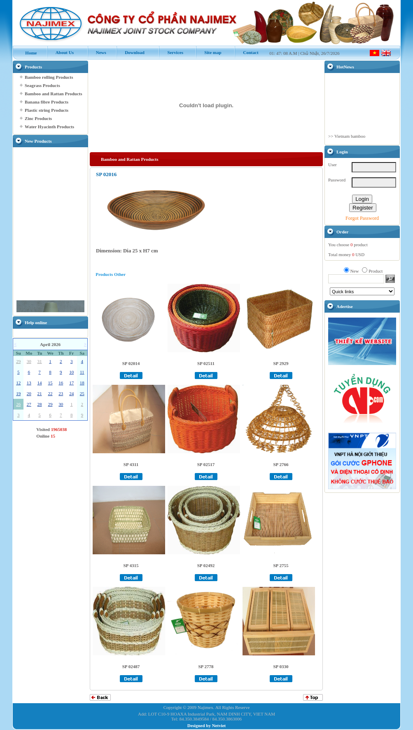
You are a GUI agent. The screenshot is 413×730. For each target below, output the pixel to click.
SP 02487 (131, 666)
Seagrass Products (42, 85)
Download (130, 52)
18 (82, 382)
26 (18, 404)
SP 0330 (281, 666)
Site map (209, 52)
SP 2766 (281, 464)
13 (29, 382)
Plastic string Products (46, 110)
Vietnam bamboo (349, 139)
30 (29, 361)
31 (39, 361)
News (96, 52)
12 (18, 382)
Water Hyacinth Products (49, 126)
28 (39, 404)
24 (71, 393)
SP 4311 (131, 464)
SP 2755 (281, 565)
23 (60, 393)
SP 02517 (206, 464)
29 (18, 361)
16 (60, 382)
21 (39, 393)
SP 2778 (206, 666)
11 (82, 372)
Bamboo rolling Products (49, 77)
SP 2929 (281, 363)
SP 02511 (206, 363)
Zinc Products (38, 118)
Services (171, 52)
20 (29, 393)
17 (71, 382)
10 (71, 372)
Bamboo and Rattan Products (53, 93)
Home (27, 52)
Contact (246, 52)
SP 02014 (131, 363)
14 (39, 382)
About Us (60, 52)
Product (376, 270)
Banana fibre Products (46, 101)
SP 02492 (206, 565)
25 (82, 393)
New (354, 270)
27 (29, 404)
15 (50, 382)
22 (50, 393)
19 (18, 393)
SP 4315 (131, 565)
